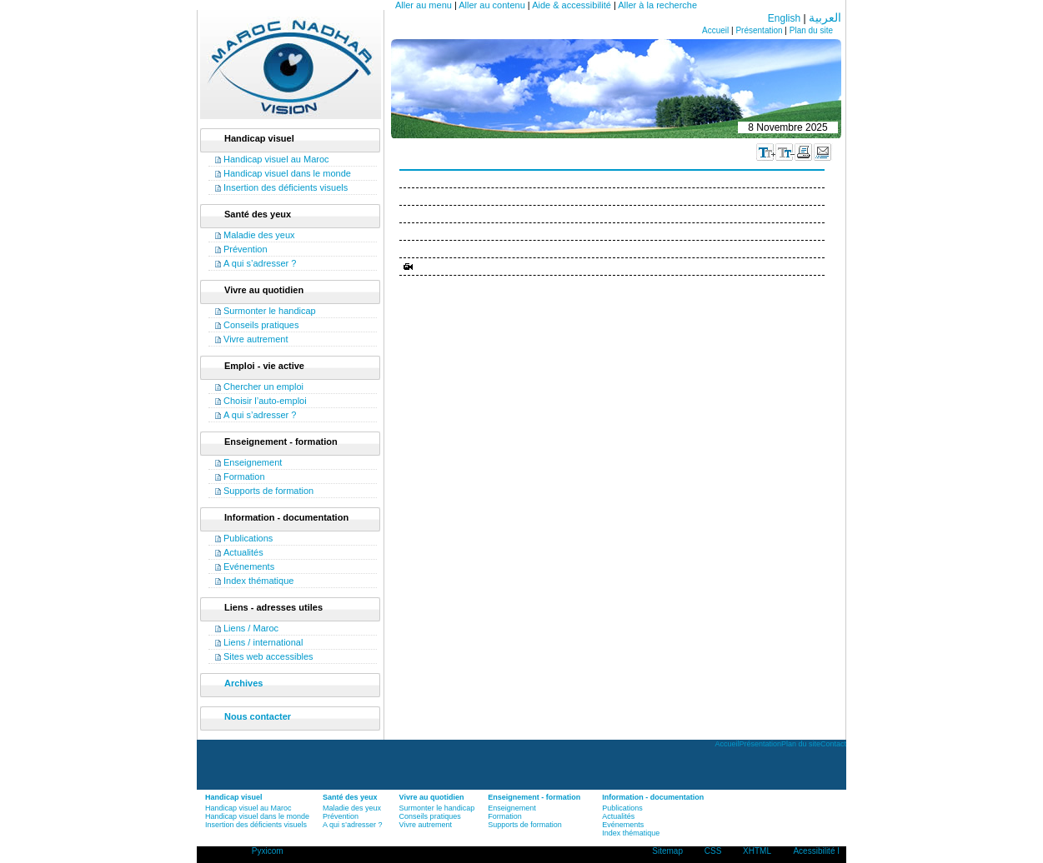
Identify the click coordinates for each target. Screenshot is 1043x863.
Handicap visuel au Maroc (276, 159)
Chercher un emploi (263, 387)
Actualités (243, 552)
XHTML (757, 851)
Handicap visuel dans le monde (287, 173)
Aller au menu (423, 5)
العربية (825, 17)
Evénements (248, 566)
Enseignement (252, 462)
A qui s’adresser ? (259, 263)
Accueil (715, 30)
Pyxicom (267, 851)
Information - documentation (653, 797)
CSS (713, 851)
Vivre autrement (255, 339)
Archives (243, 683)
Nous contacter (257, 716)
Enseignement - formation (534, 797)
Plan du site (811, 30)
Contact (833, 744)
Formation (244, 476)
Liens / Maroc (250, 628)
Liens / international (263, 642)
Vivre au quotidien (431, 797)
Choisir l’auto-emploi (265, 401)
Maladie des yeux (259, 235)
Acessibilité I (816, 851)
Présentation (758, 30)
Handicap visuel (234, 797)
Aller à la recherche (657, 5)
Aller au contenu (492, 5)
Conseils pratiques (261, 325)
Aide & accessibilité (571, 5)
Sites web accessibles (268, 656)
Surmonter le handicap (269, 311)
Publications (248, 538)
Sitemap (667, 851)
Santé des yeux (350, 797)
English (784, 18)
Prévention (245, 249)
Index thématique (258, 581)
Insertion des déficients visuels (285, 187)
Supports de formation (268, 491)
